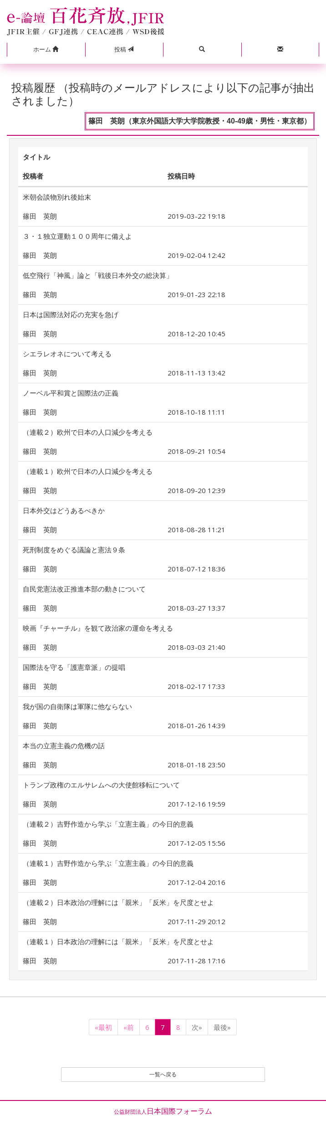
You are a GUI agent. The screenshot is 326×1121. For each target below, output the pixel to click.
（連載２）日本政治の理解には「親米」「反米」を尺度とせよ (118, 902)
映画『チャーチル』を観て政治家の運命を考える (98, 627)
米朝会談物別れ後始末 (57, 196)
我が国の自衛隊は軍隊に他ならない (77, 706)
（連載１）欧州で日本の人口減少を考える (88, 471)
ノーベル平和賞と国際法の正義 (70, 392)
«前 (128, 1027)
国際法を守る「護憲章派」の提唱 (74, 667)
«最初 (103, 1027)
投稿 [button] (123, 49)
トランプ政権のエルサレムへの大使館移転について (101, 784)
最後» (222, 1027)
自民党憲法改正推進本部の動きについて (84, 588)
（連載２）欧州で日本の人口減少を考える (88, 432)
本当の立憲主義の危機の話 (64, 745)
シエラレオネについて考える (67, 353)
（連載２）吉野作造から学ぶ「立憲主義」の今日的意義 (108, 823)
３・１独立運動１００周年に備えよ (77, 236)
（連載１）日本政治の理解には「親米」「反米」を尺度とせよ (118, 941)
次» (197, 1027)
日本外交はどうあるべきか (64, 510)
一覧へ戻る (163, 1074)
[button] (46, 49)
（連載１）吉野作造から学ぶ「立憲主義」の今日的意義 (108, 863)
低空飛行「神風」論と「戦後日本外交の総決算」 (98, 275)
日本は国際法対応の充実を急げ (70, 314)
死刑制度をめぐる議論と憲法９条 (74, 549)
